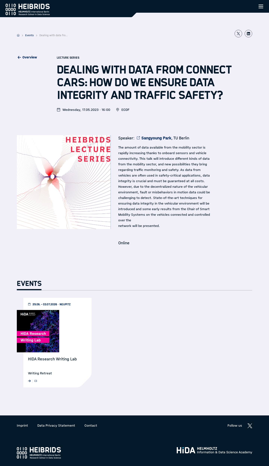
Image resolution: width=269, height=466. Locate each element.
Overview (29, 57)
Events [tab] (29, 284)
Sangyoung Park (156, 138)
